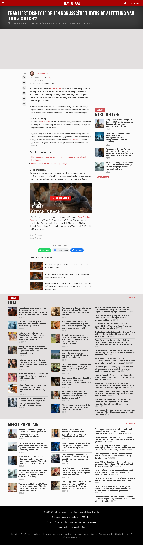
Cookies (73, 522)
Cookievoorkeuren (87, 522)
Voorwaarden (61, 522)
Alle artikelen (130, 297)
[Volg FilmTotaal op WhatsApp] (44, 250)
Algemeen (53, 78)
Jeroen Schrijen (41, 73)
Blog (88, 517)
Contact (56, 517)
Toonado (38, 235)
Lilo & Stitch (55, 88)
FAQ (83, 517)
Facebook (62, 527)
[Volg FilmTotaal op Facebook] (77, 250)
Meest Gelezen (103, 177)
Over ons (65, 517)
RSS (83, 527)
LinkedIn (76, 527)
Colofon (75, 517)
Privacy (50, 522)
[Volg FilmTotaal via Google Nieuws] (60, 250)
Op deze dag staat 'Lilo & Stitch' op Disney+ (49, 163)
